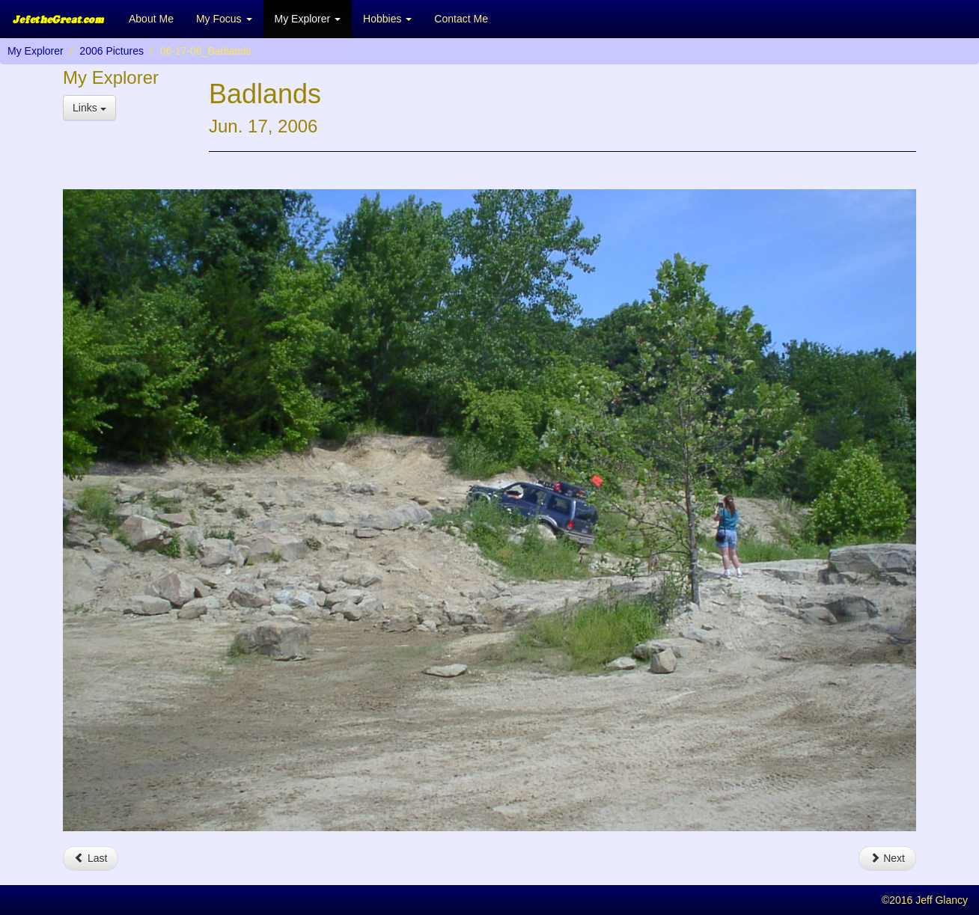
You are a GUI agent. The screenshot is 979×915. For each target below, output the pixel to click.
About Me (151, 19)
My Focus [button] (224, 19)
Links (89, 108)
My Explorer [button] (308, 19)
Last (90, 858)
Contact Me (461, 19)
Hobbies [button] (387, 19)
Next (887, 858)
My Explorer (35, 51)
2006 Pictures (111, 51)
